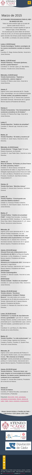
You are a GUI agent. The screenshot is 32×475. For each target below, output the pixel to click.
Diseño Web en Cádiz (8, 473)
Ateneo (19, 399)
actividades (22, 397)
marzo (11, 401)
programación (24, 401)
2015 (16, 397)
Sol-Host (23, 473)
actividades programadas (8, 399)
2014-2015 (11, 397)
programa (16, 401)
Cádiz (6, 401)
